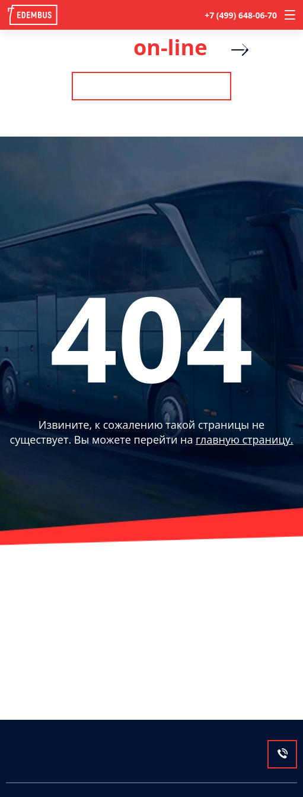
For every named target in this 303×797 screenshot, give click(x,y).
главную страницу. (244, 439)
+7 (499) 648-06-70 (241, 15)
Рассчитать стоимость (151, 86)
